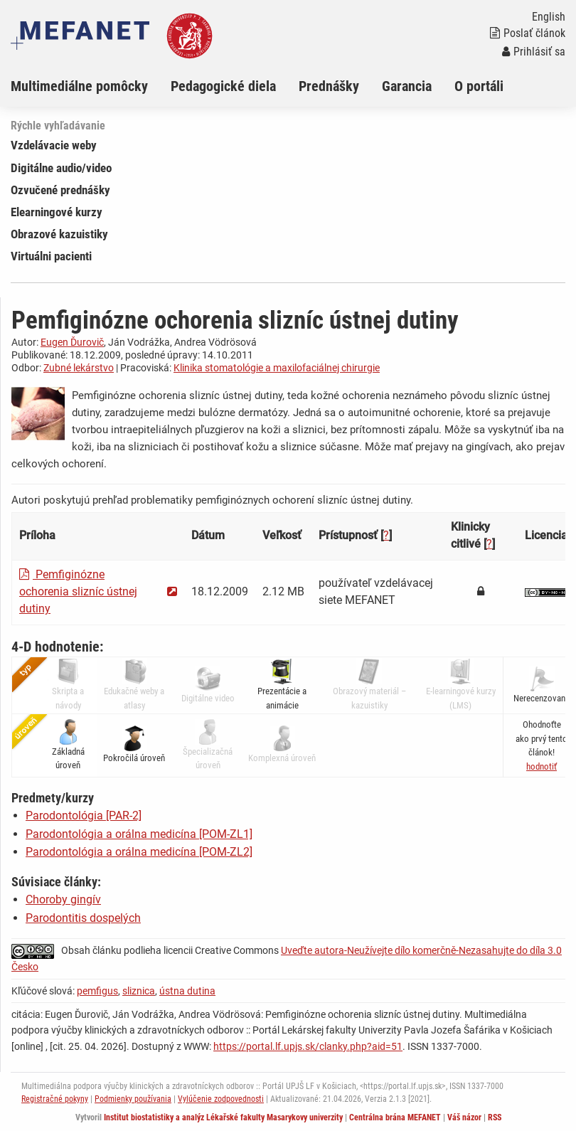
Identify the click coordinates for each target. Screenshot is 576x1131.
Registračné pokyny (54, 1099)
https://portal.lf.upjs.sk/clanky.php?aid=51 (307, 1046)
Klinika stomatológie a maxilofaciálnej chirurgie (277, 367)
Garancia (407, 86)
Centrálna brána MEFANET (395, 1117)
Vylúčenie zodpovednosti (221, 1099)
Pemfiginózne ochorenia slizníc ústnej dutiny (78, 591)
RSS (494, 1117)
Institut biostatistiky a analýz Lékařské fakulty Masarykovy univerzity (223, 1117)
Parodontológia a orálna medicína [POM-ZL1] (139, 834)
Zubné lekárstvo (78, 367)
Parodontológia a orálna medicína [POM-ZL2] (139, 852)
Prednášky (329, 86)
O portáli (478, 86)
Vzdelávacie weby (54, 145)
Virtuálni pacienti (51, 256)
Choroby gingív (63, 899)
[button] (541, 766)
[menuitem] (91, 86)
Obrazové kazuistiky (59, 234)
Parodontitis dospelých (83, 918)
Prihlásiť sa (533, 51)
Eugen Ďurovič (72, 342)
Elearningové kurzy (56, 212)
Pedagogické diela (223, 86)
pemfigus (97, 991)
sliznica (138, 991)
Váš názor (464, 1117)
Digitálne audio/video (61, 168)
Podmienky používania (133, 1099)
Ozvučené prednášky (60, 190)
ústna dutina (187, 991)
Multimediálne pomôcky (79, 86)
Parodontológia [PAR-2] (84, 815)
